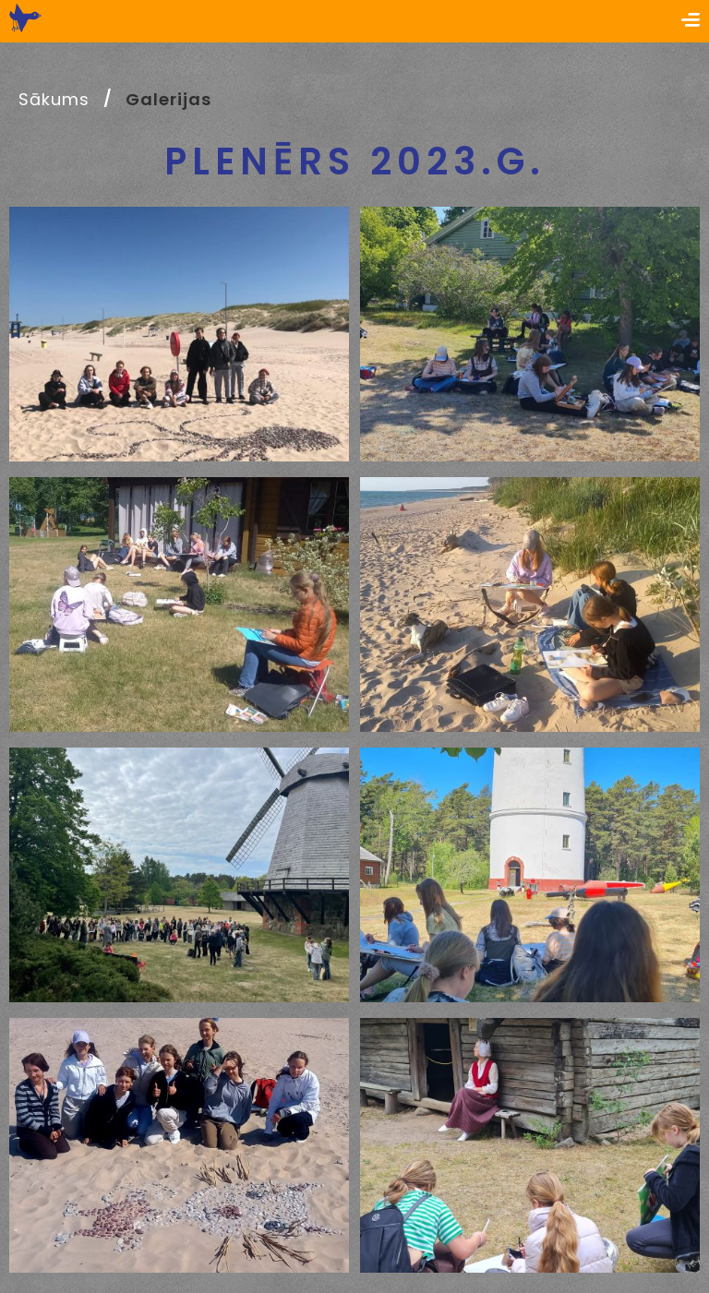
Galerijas (168, 99)
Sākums (53, 99)
